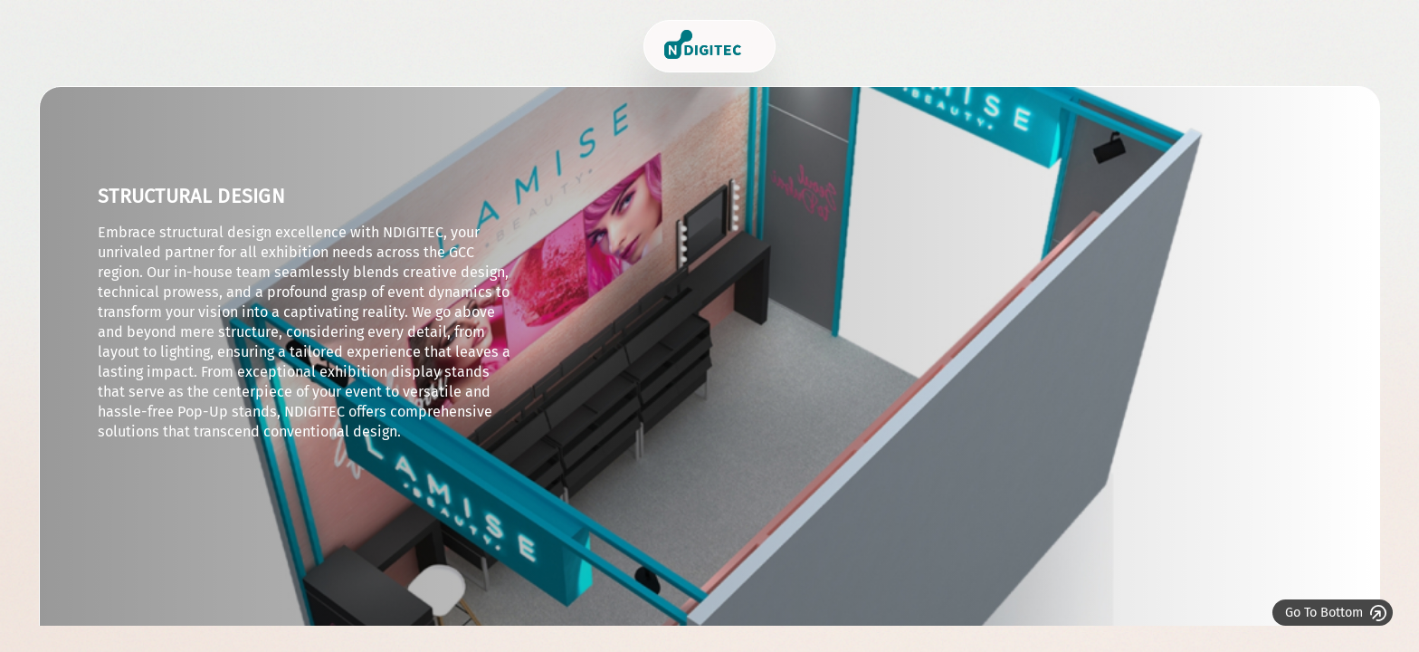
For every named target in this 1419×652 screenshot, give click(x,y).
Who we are (1040, 45)
